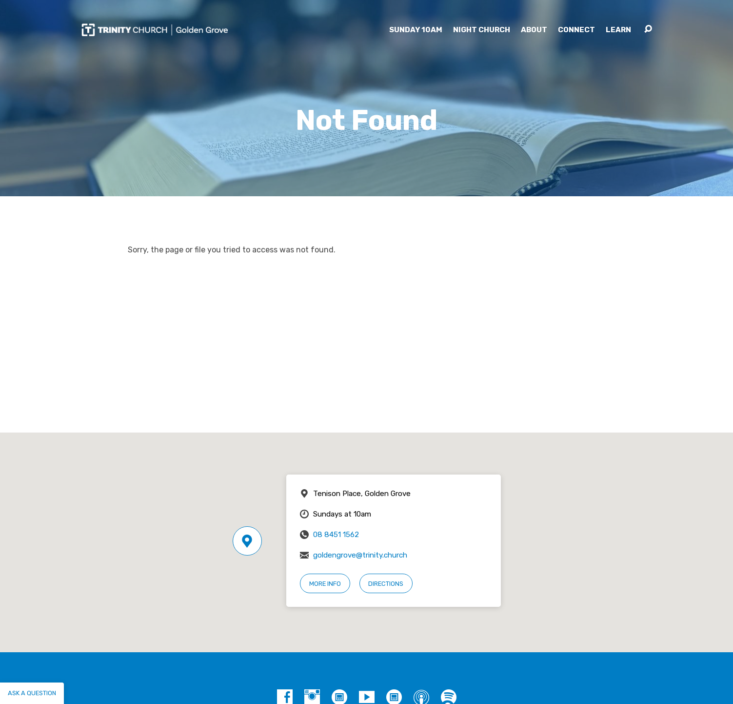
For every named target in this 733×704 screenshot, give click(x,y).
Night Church (481, 30)
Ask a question (32, 693)
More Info (325, 583)
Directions (385, 583)
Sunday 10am (415, 30)
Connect (576, 30)
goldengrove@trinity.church (360, 555)
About (534, 30)
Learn (618, 30)
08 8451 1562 (336, 534)
